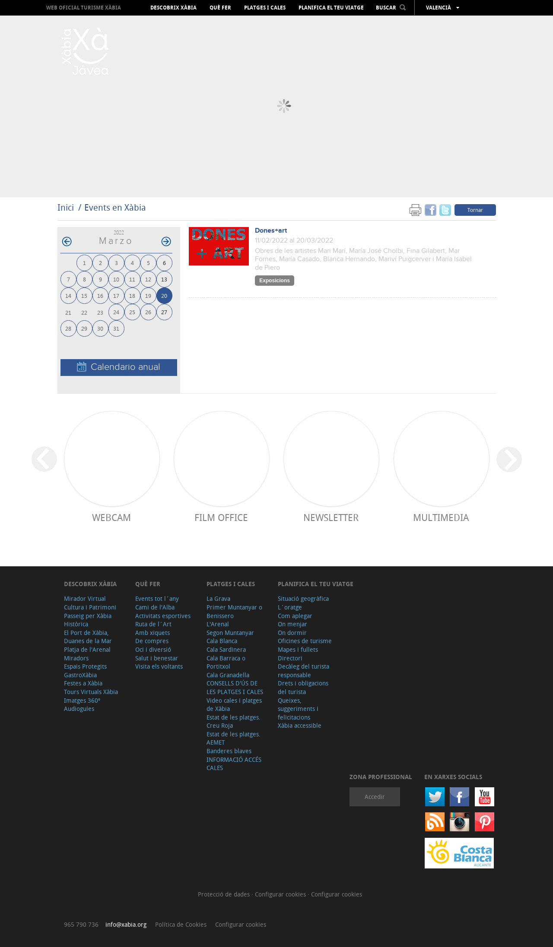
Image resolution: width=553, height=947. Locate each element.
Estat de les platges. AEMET (234, 738)
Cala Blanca (222, 641)
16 (100, 295)
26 (148, 312)
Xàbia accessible (299, 725)
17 (116, 295)
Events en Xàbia (115, 207)
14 (68, 295)
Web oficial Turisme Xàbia (83, 7)
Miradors (76, 658)
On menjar (292, 624)
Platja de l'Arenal (87, 649)
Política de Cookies (181, 924)
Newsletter (331, 517)
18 (132, 295)
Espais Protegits (85, 666)
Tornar (475, 209)
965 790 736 (81, 924)
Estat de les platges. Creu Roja (234, 721)
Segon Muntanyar (230, 632)
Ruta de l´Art (153, 624)
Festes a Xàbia (83, 683)
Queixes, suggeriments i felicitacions (298, 708)
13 (164, 279)
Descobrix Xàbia (173, 7)
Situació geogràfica (303, 598)
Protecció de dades (224, 894)
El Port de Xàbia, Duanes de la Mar (88, 636)
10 (116, 279)
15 (84, 295)
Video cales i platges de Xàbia (234, 704)
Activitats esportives (163, 616)
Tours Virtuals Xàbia (91, 692)
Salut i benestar (156, 658)
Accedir (375, 796)
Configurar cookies (281, 894)
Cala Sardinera (226, 649)
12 (148, 279)
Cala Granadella (228, 675)
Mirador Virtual (85, 598)
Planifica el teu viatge (331, 7)
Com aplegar (295, 616)
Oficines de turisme (305, 641)
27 (164, 312)
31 (116, 328)
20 (164, 295)
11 (132, 279)
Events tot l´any (157, 598)
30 (100, 328)
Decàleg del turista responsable (303, 670)
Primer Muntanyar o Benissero (234, 611)
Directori (290, 658)
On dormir (292, 632)
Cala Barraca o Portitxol (226, 662)
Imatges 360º (82, 700)
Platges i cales (265, 7)
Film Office (221, 517)
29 (84, 328)
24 (116, 312)
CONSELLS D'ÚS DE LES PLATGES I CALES (235, 687)
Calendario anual (118, 367)
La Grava (218, 598)
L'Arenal (218, 624)
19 (148, 295)
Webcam (111, 517)
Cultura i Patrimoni (90, 607)
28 (68, 328)
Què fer (220, 7)
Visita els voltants (159, 666)
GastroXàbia (80, 675)
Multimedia (441, 517)
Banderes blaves (229, 751)
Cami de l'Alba (155, 607)
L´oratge (290, 607)
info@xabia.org (125, 924)
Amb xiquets (152, 632)
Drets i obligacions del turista (303, 687)
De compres (151, 641)
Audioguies (79, 708)
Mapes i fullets (298, 649)
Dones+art (271, 231)
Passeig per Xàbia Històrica (87, 620)
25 (132, 312)
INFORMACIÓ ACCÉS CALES (234, 763)
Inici (65, 207)
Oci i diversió (153, 649)
